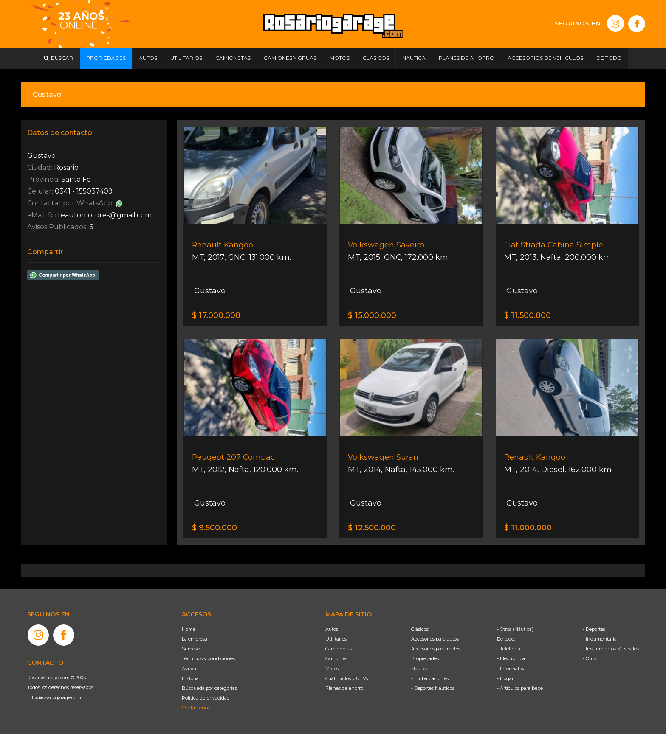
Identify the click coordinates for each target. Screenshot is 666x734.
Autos (331, 629)
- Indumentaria (600, 639)
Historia (190, 678)
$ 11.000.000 (528, 527)
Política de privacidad (206, 698)
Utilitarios (336, 639)
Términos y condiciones (208, 658)
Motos (332, 669)
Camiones (336, 658)
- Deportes (594, 629)
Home (188, 629)
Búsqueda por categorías (209, 688)
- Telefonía (508, 649)
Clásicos (420, 629)
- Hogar (505, 678)
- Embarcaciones (430, 678)
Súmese (191, 649)
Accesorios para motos (435, 649)
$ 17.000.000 (216, 315)
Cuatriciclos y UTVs (346, 678)
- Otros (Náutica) (515, 629)
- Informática (511, 669)
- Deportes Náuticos (432, 688)
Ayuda (189, 669)
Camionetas (338, 649)
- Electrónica (511, 658)
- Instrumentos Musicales (611, 649)
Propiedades (425, 658)
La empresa (194, 639)
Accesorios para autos (435, 639)
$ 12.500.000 (372, 527)
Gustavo (209, 290)
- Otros (590, 658)
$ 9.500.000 (214, 527)
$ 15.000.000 (372, 315)
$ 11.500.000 (527, 315)
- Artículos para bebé (520, 688)
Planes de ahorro (344, 688)
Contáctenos (196, 708)
